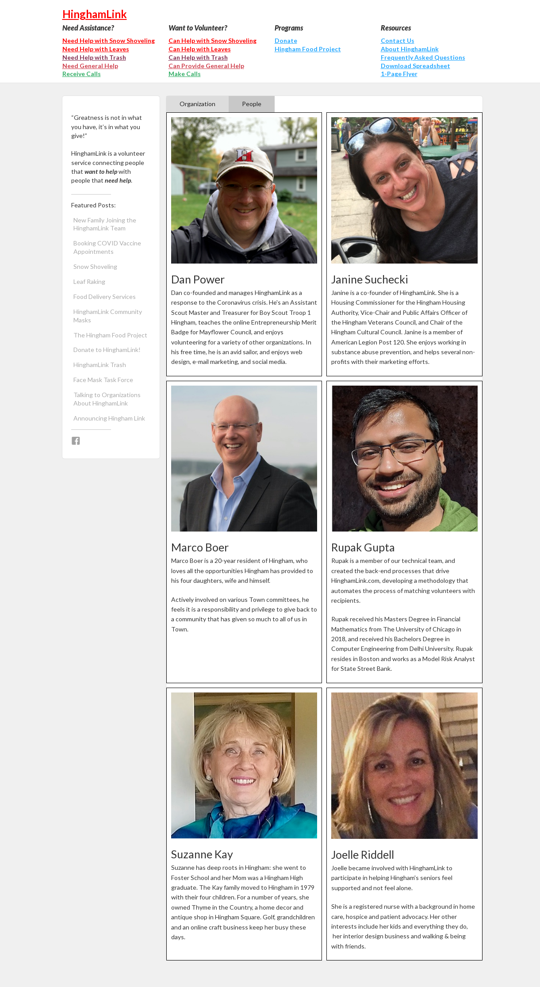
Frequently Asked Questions (423, 57)
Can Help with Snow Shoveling (213, 40)
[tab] (197, 104)
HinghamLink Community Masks (107, 316)
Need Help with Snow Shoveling (108, 40)
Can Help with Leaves (200, 49)
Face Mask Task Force (103, 379)
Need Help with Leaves (95, 49)
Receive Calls (81, 73)
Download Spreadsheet (415, 65)
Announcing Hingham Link (109, 418)
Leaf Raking (89, 281)
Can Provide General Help (206, 65)
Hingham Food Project (308, 49)
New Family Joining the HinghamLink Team (104, 224)
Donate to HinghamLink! (107, 349)
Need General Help (90, 65)
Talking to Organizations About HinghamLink (107, 399)
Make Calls (185, 73)
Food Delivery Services (104, 296)
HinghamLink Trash (99, 364)
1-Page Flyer (399, 73)
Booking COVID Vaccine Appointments (107, 247)
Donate (286, 40)
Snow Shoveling (95, 266)
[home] (270, 11)
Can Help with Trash (198, 57)
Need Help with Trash (94, 57)
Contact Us (397, 40)
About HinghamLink (410, 49)
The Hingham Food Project (110, 335)
